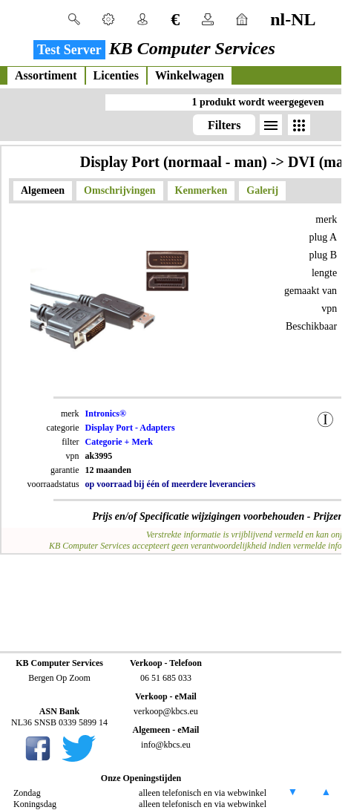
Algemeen (43, 190)
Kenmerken (201, 190)
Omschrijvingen (119, 190)
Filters (224, 125)
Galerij (262, 190)
